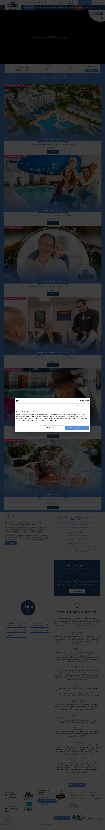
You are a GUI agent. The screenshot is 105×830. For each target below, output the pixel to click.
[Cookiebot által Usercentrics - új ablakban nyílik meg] (81, 401)
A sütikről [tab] (78, 406)
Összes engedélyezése (77, 427)
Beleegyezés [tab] (27, 406)
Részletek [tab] (52, 406)
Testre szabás (52, 427)
